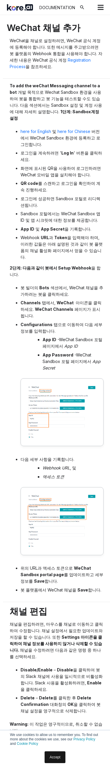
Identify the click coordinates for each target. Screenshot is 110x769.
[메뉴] (100, 7)
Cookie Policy (27, 744)
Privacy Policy (84, 739)
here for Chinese (73, 131)
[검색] (82, 7)
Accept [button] (55, 757)
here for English (36, 131)
